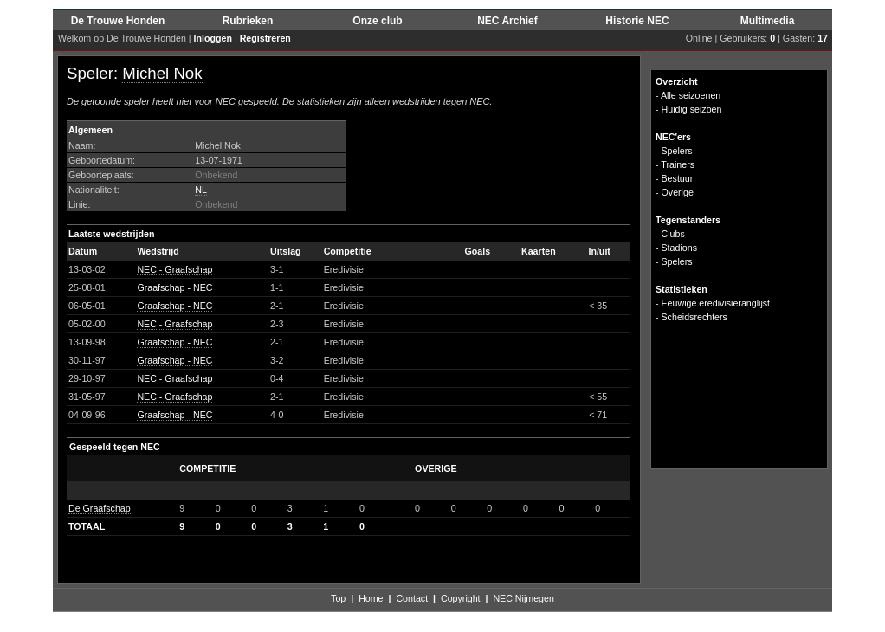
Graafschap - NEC (174, 287)
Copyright (461, 598)
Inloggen (213, 38)
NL (201, 189)
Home (371, 598)
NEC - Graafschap (174, 269)
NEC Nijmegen (523, 598)
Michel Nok (162, 73)
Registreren (265, 38)
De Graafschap (99, 508)
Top (338, 598)
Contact (412, 598)
